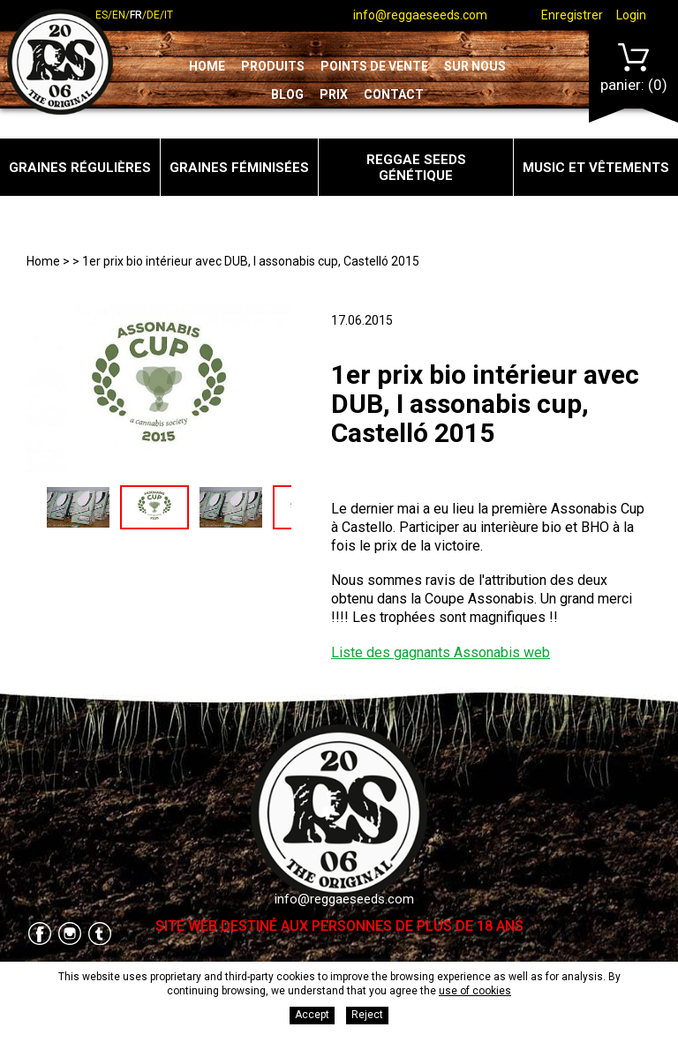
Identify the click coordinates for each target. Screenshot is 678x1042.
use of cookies (475, 991)
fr (136, 15)
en (118, 15)
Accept (312, 1014)
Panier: (633, 68)
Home (207, 66)
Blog (287, 94)
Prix (334, 94)
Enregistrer (572, 15)
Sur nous (475, 66)
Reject (367, 1014)
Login (631, 15)
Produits (273, 66)
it (168, 15)
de (153, 15)
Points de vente (374, 66)
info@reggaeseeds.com (420, 15)
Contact (394, 94)
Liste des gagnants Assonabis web (440, 652)
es (101, 15)
